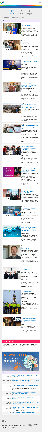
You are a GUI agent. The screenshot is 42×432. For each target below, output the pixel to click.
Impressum (16, 425)
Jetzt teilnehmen (7, 349)
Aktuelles (14, 17)
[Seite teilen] (5, 421)
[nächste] (28, 337)
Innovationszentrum (6, 17)
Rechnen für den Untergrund (28, 269)
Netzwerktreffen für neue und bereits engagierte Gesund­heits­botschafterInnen (24, 393)
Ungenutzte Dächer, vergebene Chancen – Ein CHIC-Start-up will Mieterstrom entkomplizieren (29, 106)
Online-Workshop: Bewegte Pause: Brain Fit (23, 412)
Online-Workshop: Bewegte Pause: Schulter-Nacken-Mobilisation (25, 376)
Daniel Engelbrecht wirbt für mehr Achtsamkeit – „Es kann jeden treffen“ (29, 127)
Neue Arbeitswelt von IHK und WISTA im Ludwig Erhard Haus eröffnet (28, 320)
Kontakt (9, 427)
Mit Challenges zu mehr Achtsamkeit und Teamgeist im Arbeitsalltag (29, 148)
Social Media (5, 427)
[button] (3, 421)
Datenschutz (22, 425)
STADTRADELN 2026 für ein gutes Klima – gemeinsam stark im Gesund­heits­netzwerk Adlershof (25, 381)
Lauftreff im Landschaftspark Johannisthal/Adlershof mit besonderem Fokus (25, 403)
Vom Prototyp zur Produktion (28, 208)
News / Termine (20, 17)
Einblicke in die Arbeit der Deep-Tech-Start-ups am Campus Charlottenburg (29, 170)
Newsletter (14, 427)
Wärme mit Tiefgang (26, 291)
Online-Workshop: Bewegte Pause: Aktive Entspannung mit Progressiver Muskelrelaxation (25, 408)
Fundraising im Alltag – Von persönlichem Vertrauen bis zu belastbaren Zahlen (28, 85)
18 (25, 337)
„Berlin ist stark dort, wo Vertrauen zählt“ (27, 192)
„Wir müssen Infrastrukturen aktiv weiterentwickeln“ (29, 248)
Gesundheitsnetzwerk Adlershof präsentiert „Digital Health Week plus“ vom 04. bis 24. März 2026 (29, 229)
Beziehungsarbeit (25, 25)
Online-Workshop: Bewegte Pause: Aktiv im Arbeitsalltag (22, 398)
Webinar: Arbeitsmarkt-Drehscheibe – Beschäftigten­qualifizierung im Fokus (25, 386)
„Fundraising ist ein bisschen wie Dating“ (29, 62)
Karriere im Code (25, 42)
